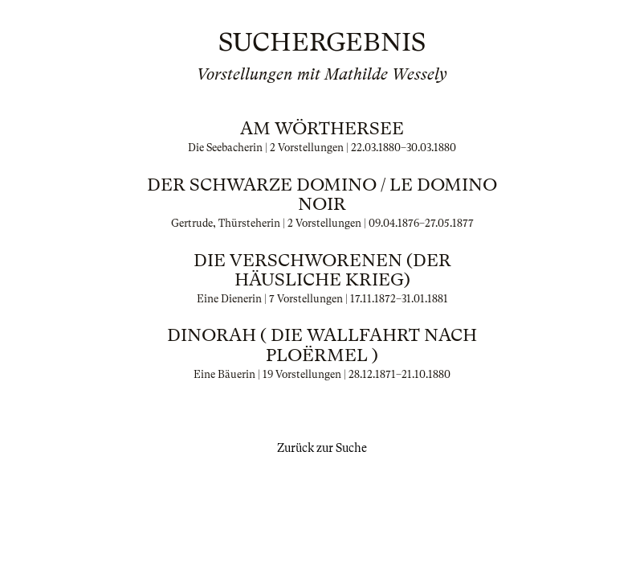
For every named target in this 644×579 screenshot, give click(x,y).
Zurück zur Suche (322, 447)
